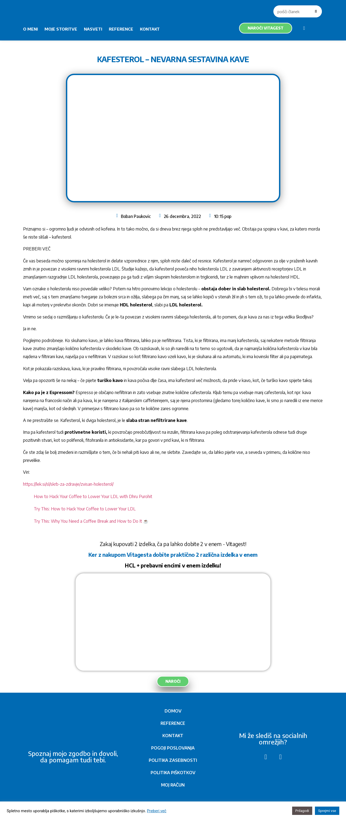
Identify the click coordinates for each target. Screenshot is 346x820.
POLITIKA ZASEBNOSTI (173, 760)
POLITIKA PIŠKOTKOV (173, 772)
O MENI (30, 29)
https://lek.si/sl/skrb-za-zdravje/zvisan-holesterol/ (68, 484)
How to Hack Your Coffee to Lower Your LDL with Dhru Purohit (93, 496)
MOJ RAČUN (173, 785)
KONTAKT (150, 29)
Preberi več (156, 810)
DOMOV (173, 711)
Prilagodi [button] (302, 811)
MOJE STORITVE (60, 29)
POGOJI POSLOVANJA (173, 748)
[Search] (316, 11)
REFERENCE (121, 29)
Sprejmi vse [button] (327, 811)
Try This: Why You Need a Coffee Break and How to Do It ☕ (91, 521)
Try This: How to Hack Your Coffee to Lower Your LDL (85, 508)
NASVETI (93, 29)
